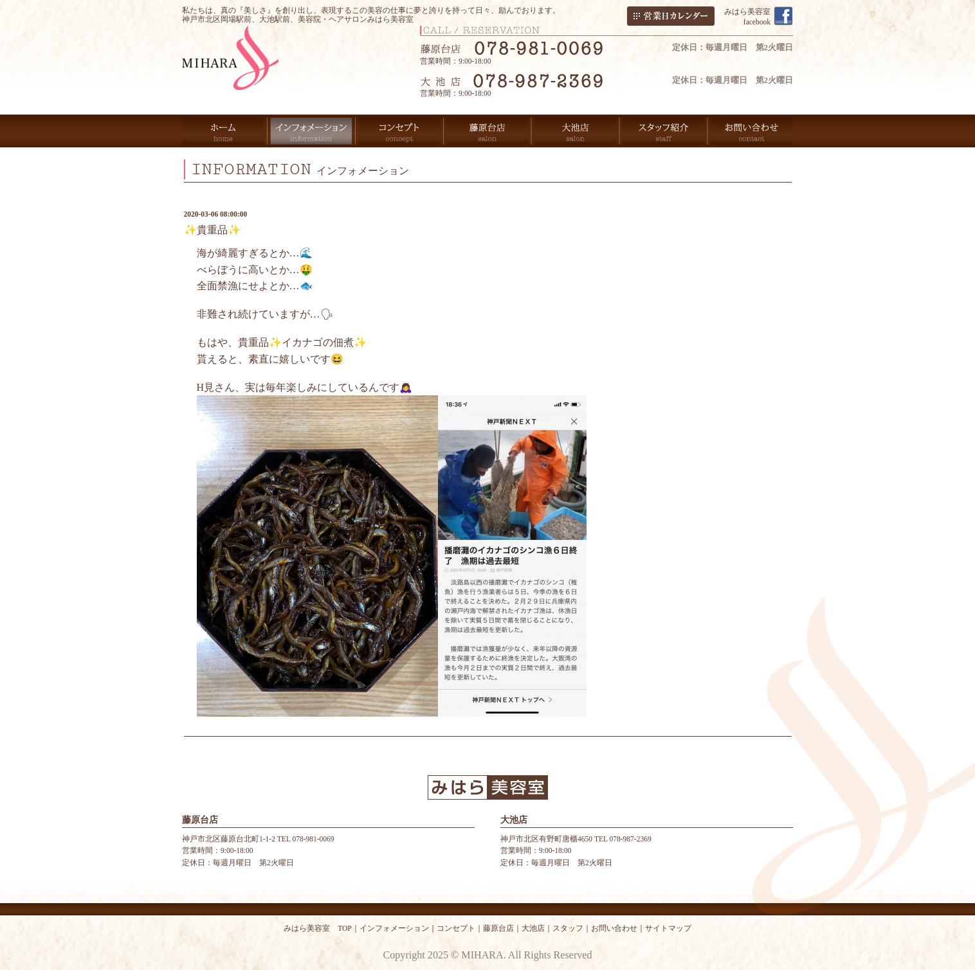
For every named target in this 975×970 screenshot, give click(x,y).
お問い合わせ (614, 928)
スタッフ (567, 928)
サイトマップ (668, 928)
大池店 (533, 928)
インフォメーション (394, 928)
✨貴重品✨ (212, 229)
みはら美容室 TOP (318, 928)
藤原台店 (498, 928)
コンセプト (456, 928)
